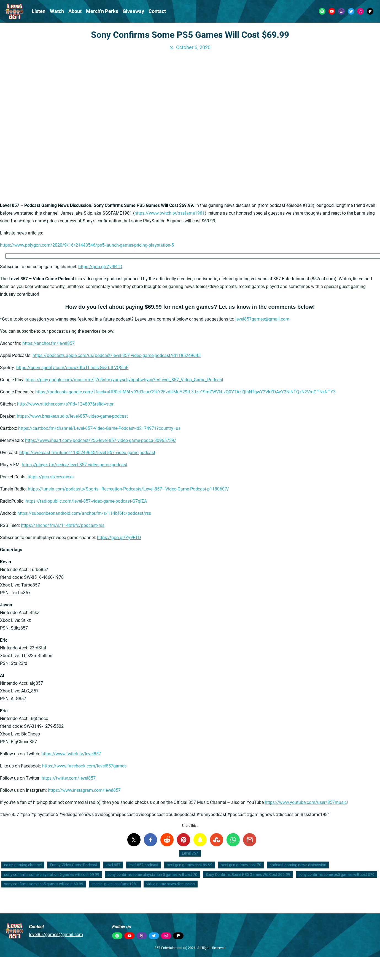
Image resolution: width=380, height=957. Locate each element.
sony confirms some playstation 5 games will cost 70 (152, 874)
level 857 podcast (143, 865)
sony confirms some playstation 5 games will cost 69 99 (51, 874)
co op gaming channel (23, 865)
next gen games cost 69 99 (189, 865)
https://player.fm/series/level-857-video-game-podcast (74, 464)
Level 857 (190, 853)
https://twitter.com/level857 (69, 778)
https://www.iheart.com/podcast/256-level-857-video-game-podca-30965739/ (100, 440)
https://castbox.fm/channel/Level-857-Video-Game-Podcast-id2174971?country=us (99, 428)
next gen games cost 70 (241, 865)
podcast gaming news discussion (297, 865)
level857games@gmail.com (262, 319)
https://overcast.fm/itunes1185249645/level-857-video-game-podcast (87, 452)
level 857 (113, 865)
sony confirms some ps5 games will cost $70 (336, 874)
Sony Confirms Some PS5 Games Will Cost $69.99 (248, 874)
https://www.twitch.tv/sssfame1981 (169, 213)
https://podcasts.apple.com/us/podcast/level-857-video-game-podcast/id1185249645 (117, 355)
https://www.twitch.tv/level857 (71, 753)
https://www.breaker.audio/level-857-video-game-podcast (72, 416)
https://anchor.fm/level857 (48, 343)
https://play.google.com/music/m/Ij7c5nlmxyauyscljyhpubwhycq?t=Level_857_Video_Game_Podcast (124, 379)
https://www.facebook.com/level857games (84, 766)
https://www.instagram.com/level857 (84, 790)
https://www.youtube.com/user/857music (306, 802)
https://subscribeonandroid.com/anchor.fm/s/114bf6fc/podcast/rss (84, 513)
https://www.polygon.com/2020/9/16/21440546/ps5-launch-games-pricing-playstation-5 (87, 245)
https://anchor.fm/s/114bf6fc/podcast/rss (62, 525)
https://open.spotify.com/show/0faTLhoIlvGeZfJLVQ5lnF (72, 367)
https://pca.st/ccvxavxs (51, 476)
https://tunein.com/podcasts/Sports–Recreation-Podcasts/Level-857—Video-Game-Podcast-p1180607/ (128, 489)
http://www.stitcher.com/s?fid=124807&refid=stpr (65, 404)
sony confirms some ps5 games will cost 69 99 (43, 884)
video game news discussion (170, 884)
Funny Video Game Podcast (73, 865)
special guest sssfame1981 (114, 884)
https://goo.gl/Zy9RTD (100, 266)
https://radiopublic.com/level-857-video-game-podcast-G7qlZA (86, 501)
